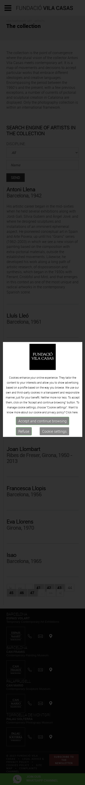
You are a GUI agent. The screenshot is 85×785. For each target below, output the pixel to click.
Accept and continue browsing (42, 414)
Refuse (23, 424)
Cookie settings (54, 424)
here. (75, 405)
